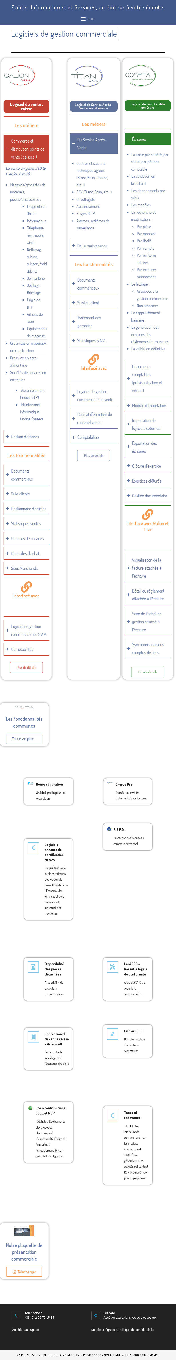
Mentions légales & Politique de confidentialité (123, 1330)
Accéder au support (25, 1330)
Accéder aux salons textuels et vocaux (130, 1317)
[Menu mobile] (88, 19)
